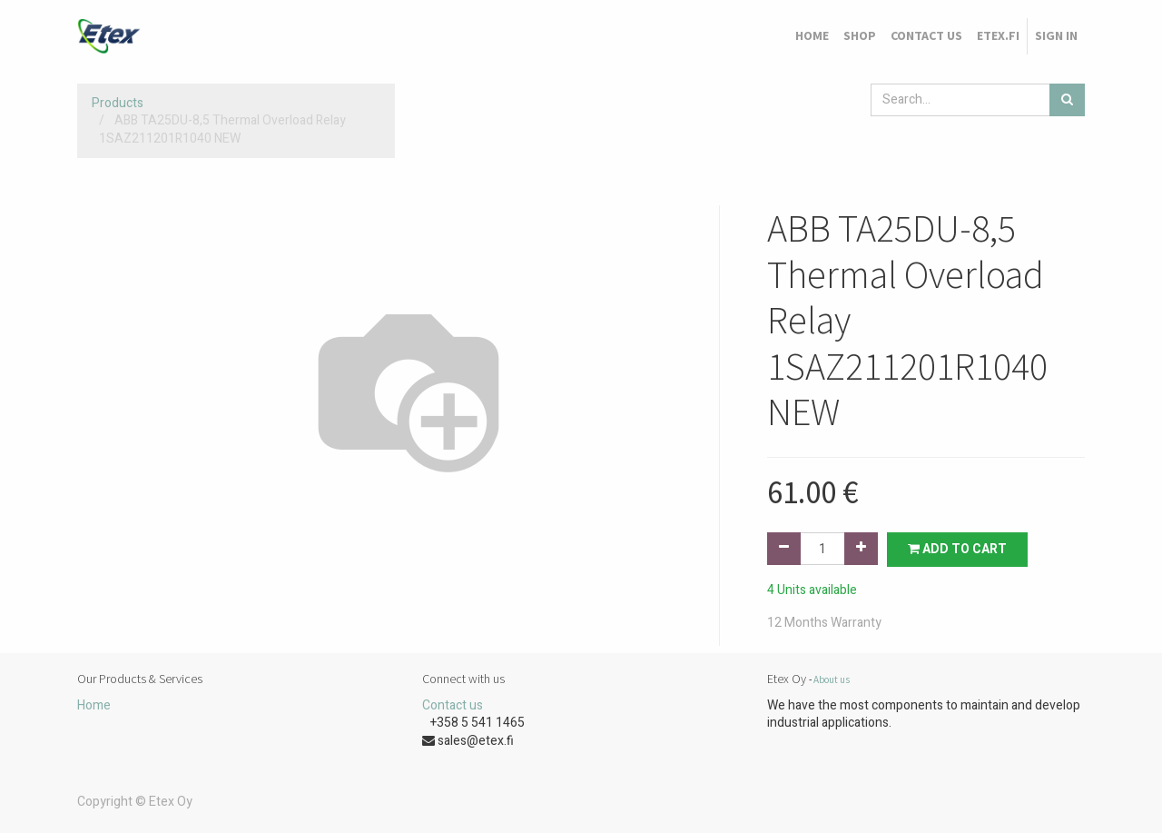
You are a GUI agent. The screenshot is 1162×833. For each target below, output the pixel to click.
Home (94, 705)
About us (831, 679)
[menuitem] (812, 36)
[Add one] (861, 548)
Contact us (452, 705)
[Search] (1067, 100)
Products (117, 103)
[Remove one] (784, 548)
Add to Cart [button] (957, 549)
